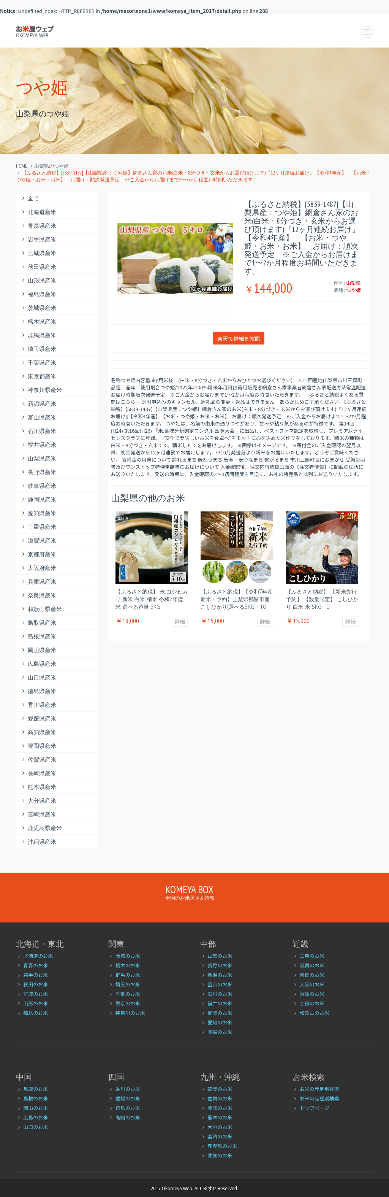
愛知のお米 (219, 1022)
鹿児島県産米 (41, 828)
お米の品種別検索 (319, 1098)
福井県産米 (38, 444)
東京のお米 (127, 1003)
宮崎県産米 (38, 814)
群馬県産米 (38, 335)
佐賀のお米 (219, 1098)
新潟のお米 (219, 974)
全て (29, 198)
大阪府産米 (38, 568)
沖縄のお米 (219, 1155)
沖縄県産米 (38, 841)
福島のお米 (35, 1012)
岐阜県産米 (38, 485)
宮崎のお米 (219, 1136)
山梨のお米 (219, 955)
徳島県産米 (38, 691)
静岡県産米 (38, 499)
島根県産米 (38, 636)
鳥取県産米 (38, 622)
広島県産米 (38, 663)
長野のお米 (219, 965)
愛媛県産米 (38, 718)
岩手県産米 (38, 239)
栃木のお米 (127, 965)
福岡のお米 (219, 1088)
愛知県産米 (38, 513)
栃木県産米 (38, 321)
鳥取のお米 (35, 1088)
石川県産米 (38, 431)
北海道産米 (38, 212)
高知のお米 (127, 1117)
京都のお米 (312, 974)
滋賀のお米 (312, 965)
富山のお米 (219, 984)
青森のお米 (35, 965)
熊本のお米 (219, 1117)
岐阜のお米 (219, 1031)
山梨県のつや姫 (51, 166)
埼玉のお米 (127, 984)
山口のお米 (35, 1126)
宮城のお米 (35, 993)
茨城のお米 (127, 955)
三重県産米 (38, 526)
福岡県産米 (38, 745)
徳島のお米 (127, 1107)
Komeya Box (189, 889)
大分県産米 (38, 800)
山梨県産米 (38, 458)
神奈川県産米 (41, 390)
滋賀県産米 (38, 540)
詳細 (179, 621)
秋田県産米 (38, 266)
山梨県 (353, 282)
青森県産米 (38, 225)
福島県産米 (38, 294)
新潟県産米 (38, 403)
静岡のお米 (219, 1012)
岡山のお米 (35, 1107)
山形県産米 (38, 280)
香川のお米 (127, 1088)
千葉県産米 (38, 362)
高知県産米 (38, 732)
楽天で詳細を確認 (238, 338)
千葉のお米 (127, 993)
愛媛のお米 (127, 1098)
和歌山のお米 (314, 1012)
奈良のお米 (312, 1003)
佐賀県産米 (38, 759)
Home (21, 166)
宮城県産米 (38, 253)
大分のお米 (219, 1126)
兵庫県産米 (38, 581)
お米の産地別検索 (319, 1088)
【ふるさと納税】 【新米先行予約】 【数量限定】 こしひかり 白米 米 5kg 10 (322, 599)
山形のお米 (35, 1003)
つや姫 (353, 290)
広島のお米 (35, 1117)
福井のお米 (219, 1003)
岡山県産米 (38, 650)
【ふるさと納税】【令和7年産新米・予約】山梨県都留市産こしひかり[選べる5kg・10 (237, 599)
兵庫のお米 (312, 993)
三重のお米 (312, 955)
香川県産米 (38, 704)
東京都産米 (38, 376)
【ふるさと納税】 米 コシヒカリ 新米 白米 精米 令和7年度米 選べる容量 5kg (151, 599)
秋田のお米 (35, 984)
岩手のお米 (35, 974)
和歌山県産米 (41, 609)
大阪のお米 (312, 984)
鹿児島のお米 (222, 1145)
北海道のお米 (38, 955)
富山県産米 (38, 417)
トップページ (314, 1107)
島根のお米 (35, 1098)
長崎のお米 (219, 1107)
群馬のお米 (127, 974)
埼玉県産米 (38, 348)
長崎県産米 (38, 773)
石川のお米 (219, 993)
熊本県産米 (38, 787)
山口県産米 (38, 677)
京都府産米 (38, 554)
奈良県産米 (38, 595)
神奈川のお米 (130, 1012)
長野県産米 (38, 472)
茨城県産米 (38, 307)
